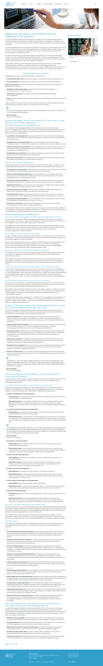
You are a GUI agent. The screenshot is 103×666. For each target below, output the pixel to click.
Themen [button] (31, 4)
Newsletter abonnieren (48, 661)
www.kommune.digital (73, 653)
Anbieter (39, 4)
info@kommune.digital (73, 655)
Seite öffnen (73, 61)
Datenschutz (39, 661)
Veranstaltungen (48, 4)
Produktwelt (58, 4)
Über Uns (23, 4)
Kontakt (66, 4)
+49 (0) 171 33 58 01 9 (73, 656)
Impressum (31, 661)
